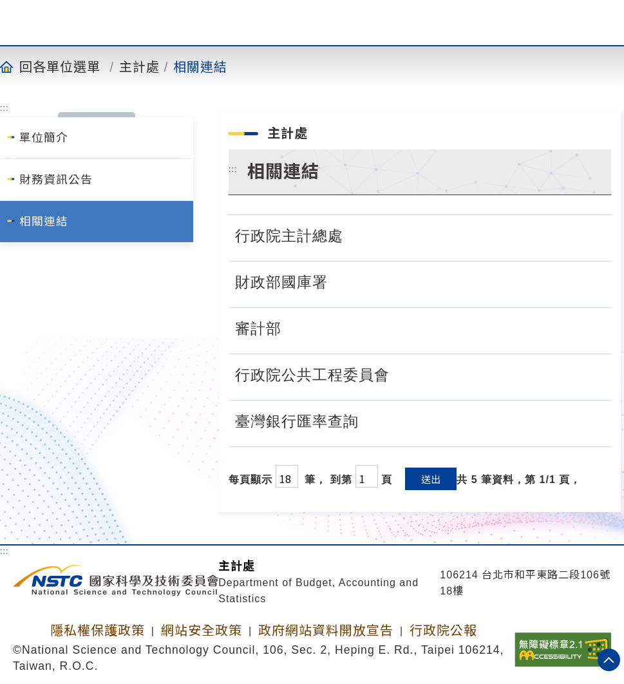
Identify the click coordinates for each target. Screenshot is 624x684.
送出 (430, 479)
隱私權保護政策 (97, 630)
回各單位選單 (59, 66)
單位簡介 (43, 137)
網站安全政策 (201, 630)
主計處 (139, 66)
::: (4, 107)
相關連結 (200, 66)
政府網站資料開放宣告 (325, 630)
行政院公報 (443, 630)
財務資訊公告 (56, 179)
